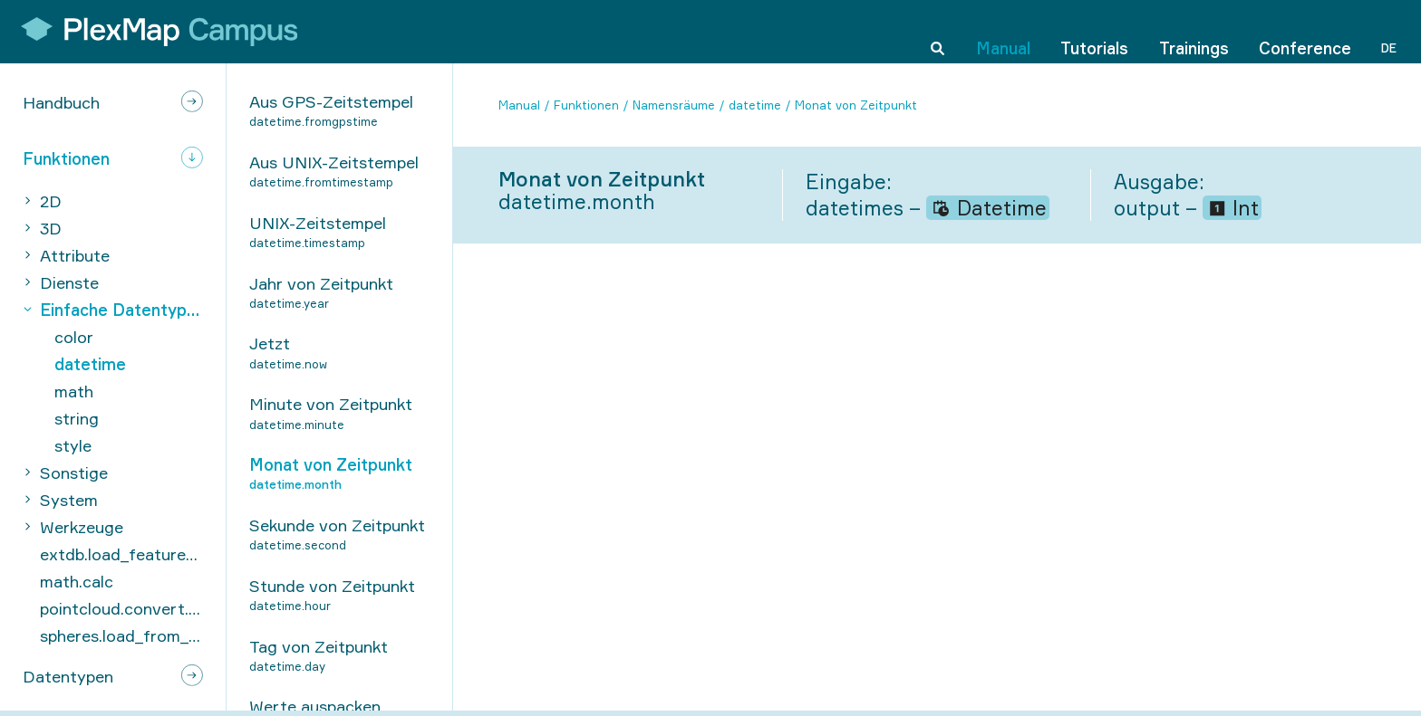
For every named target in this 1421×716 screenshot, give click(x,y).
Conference (1305, 31)
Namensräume (674, 105)
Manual (1003, 31)
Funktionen (586, 105)
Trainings (1194, 31)
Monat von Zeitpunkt (856, 105)
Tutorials (1094, 31)
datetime (755, 105)
